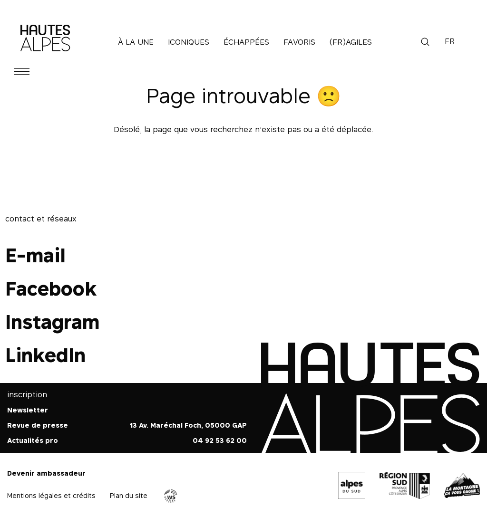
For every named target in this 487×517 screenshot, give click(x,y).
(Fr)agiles (351, 42)
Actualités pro (32, 440)
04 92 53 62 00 (220, 440)
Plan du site (128, 495)
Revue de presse (37, 425)
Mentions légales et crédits (51, 495)
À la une (136, 42)
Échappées (246, 42)
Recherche (425, 42)
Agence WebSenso (170, 496)
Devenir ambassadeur (46, 473)
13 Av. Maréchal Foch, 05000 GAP (188, 425)
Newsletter (27, 410)
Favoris (299, 42)
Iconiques (188, 42)
